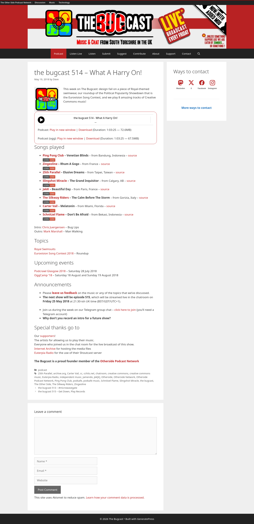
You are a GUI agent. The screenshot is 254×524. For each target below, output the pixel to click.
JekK (46, 189)
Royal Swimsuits (44, 249)
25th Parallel (51, 172)
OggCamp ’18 (43, 275)
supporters (47, 336)
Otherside (106, 377)
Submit (106, 53)
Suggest (122, 53)
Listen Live (76, 53)
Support (170, 53)
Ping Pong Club (53, 155)
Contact (186, 53)
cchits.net (89, 373)
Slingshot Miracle (55, 181)
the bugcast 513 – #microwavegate (57, 387)
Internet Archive (45, 348)
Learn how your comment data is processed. (115, 497)
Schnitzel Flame (54, 214)
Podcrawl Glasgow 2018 (50, 271)
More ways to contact (196, 108)
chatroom (101, 373)
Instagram (212, 88)
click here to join (125, 310)
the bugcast (146, 380)
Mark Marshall (53, 231)
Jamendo (88, 377)
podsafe (77, 380)
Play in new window (63, 130)
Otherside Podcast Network (119, 361)
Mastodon (180, 88)
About (155, 53)
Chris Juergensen (53, 227)
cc (81, 373)
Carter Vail (50, 206)
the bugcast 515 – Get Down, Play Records (61, 391)
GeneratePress (145, 519)
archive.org (59, 373)
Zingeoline (50, 164)
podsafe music (91, 380)
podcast (42, 369)
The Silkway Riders (56, 197)
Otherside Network (124, 377)
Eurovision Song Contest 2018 (54, 253)
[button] (198, 54)
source (132, 155)
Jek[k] (97, 377)
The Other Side (42, 384)
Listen (92, 53)
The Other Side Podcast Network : (16, 2)
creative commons (118, 373)
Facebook (202, 88)
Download (85, 130)
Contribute (139, 53)
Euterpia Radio (44, 353)
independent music (70, 377)
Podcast (58, 53)
